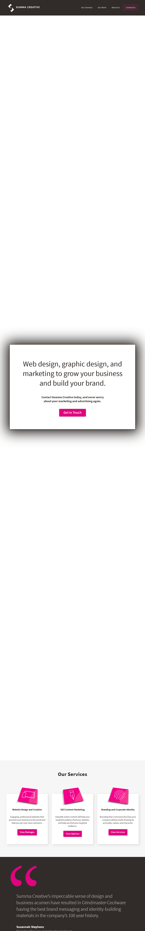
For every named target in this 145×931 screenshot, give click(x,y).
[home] (24, 8)
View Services (118, 832)
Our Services (86, 7)
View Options (72, 833)
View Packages (27, 832)
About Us (116, 7)
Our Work (102, 7)
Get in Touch (73, 412)
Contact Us (130, 7)
